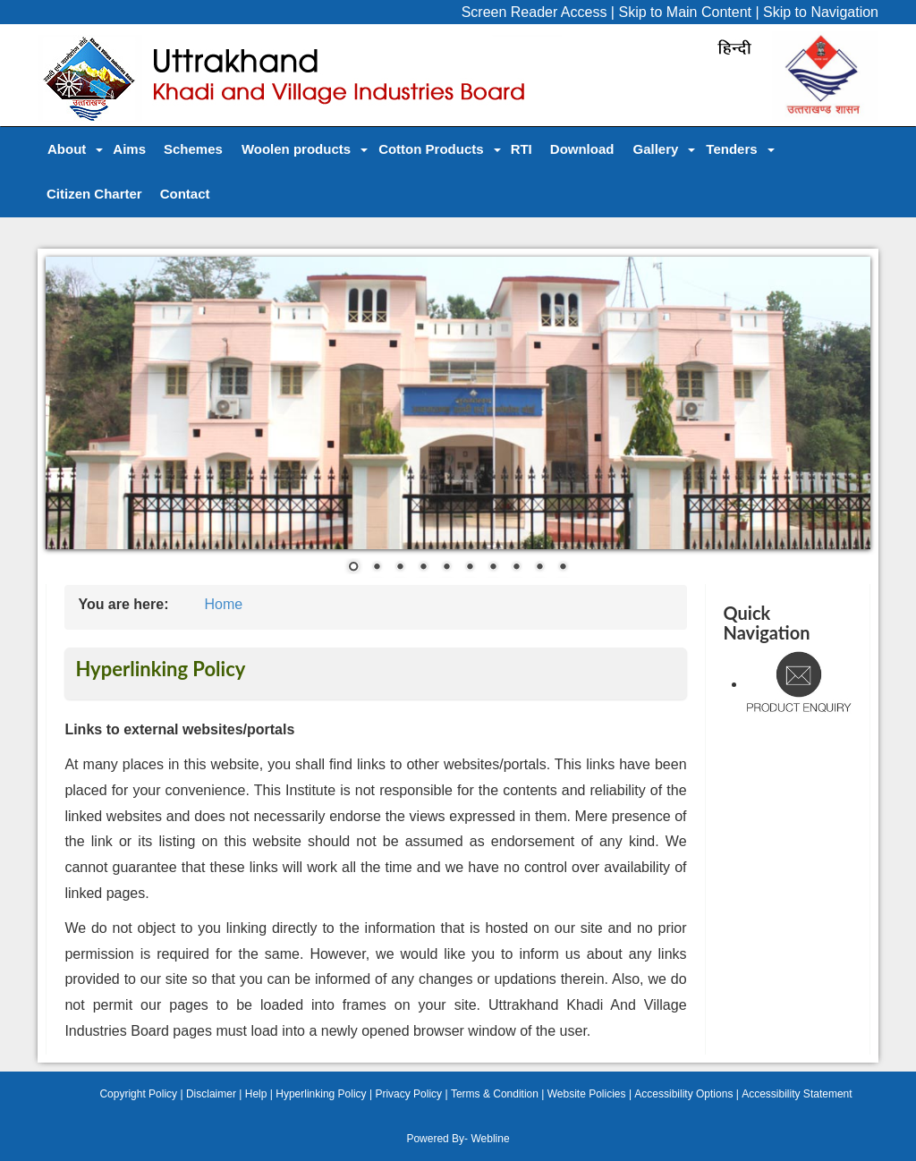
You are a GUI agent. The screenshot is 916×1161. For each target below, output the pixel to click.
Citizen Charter (94, 193)
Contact (185, 193)
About (66, 149)
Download (582, 149)
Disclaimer (211, 1094)
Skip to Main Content (684, 12)
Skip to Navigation (820, 12)
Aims (129, 149)
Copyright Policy (138, 1094)
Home (223, 604)
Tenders (731, 149)
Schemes (193, 149)
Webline (490, 1138)
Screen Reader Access (534, 12)
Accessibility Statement (797, 1094)
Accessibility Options (683, 1094)
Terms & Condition (495, 1094)
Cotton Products (431, 149)
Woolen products (296, 149)
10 (562, 568)
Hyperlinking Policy (321, 1094)
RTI (521, 149)
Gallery (655, 149)
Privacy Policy (408, 1094)
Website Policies (586, 1094)
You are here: (123, 604)
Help (256, 1094)
